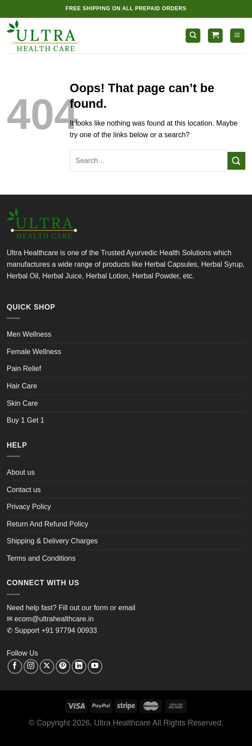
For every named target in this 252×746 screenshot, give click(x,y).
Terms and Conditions (41, 558)
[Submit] (236, 160)
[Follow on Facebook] (15, 666)
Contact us (24, 489)
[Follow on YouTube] (95, 666)
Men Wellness (29, 334)
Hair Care (22, 386)
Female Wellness (34, 351)
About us (21, 472)
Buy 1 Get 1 (26, 420)
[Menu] (237, 36)
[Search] (193, 36)
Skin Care (22, 403)
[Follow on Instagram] (31, 666)
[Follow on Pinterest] (63, 666)
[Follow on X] (47, 666)
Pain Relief (24, 368)
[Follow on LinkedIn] (79, 666)
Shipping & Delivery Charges (52, 541)
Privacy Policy (29, 506)
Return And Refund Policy (47, 524)
